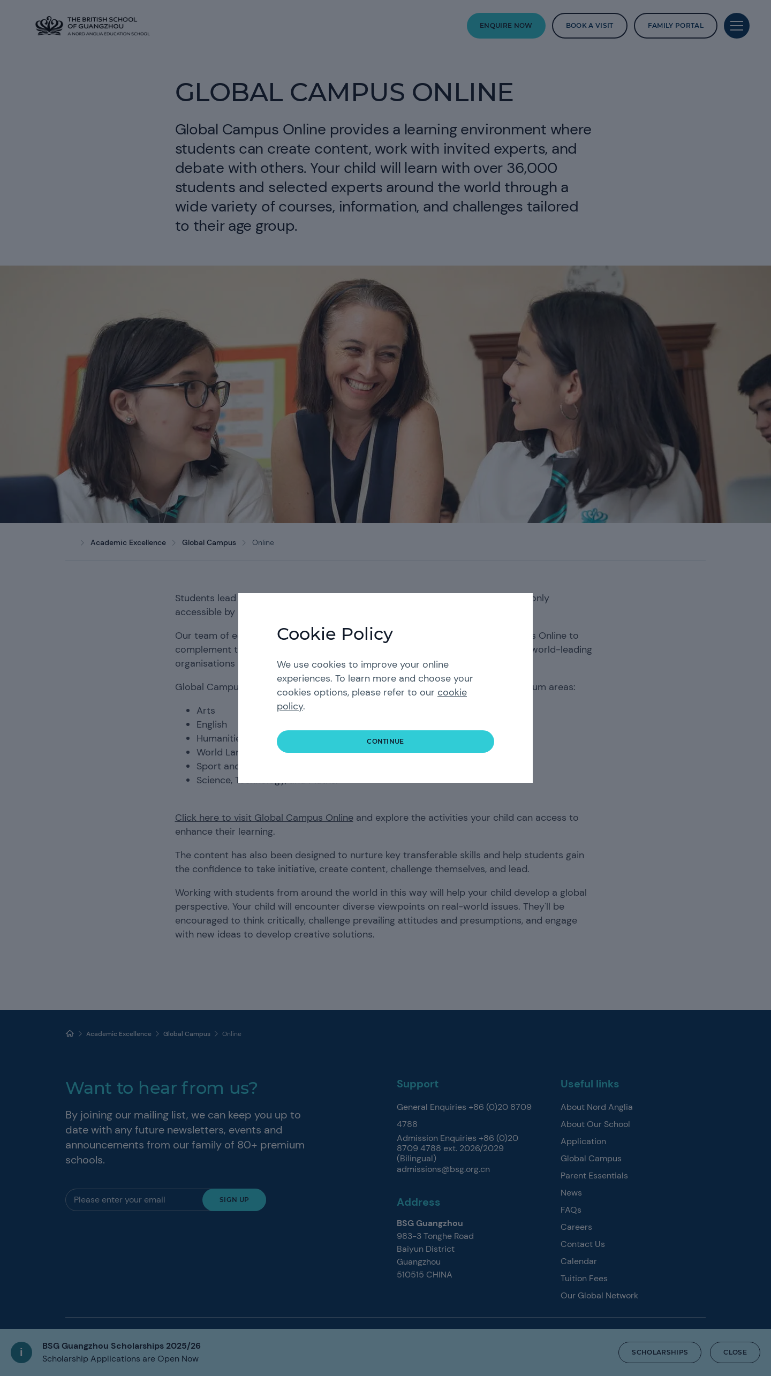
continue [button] (385, 741)
